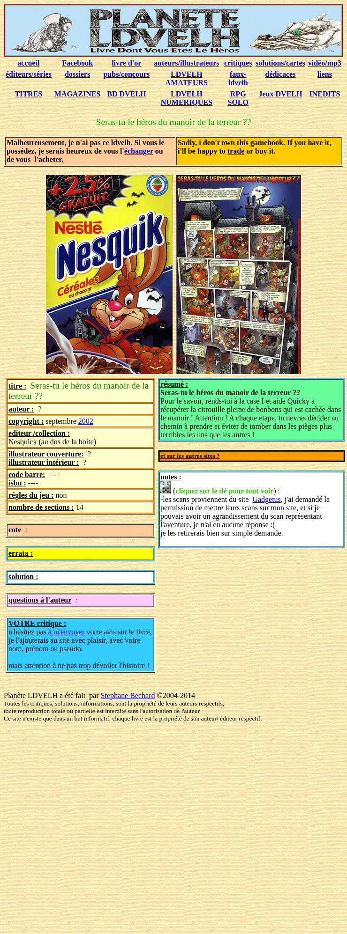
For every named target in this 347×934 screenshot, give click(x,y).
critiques (238, 63)
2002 (85, 421)
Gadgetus (266, 499)
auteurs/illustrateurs (186, 63)
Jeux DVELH (280, 94)
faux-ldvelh (238, 78)
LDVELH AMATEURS (187, 78)
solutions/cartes (280, 63)
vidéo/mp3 (324, 63)
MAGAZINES (77, 94)
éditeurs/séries (29, 74)
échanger (138, 151)
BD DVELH (126, 94)
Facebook (77, 63)
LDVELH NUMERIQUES (186, 98)
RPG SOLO (238, 98)
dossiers (77, 74)
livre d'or (126, 63)
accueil (28, 63)
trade (235, 151)
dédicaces (280, 74)
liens (324, 74)
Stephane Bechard (128, 695)
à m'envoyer (66, 632)
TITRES (29, 94)
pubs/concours (126, 74)
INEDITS (324, 94)
